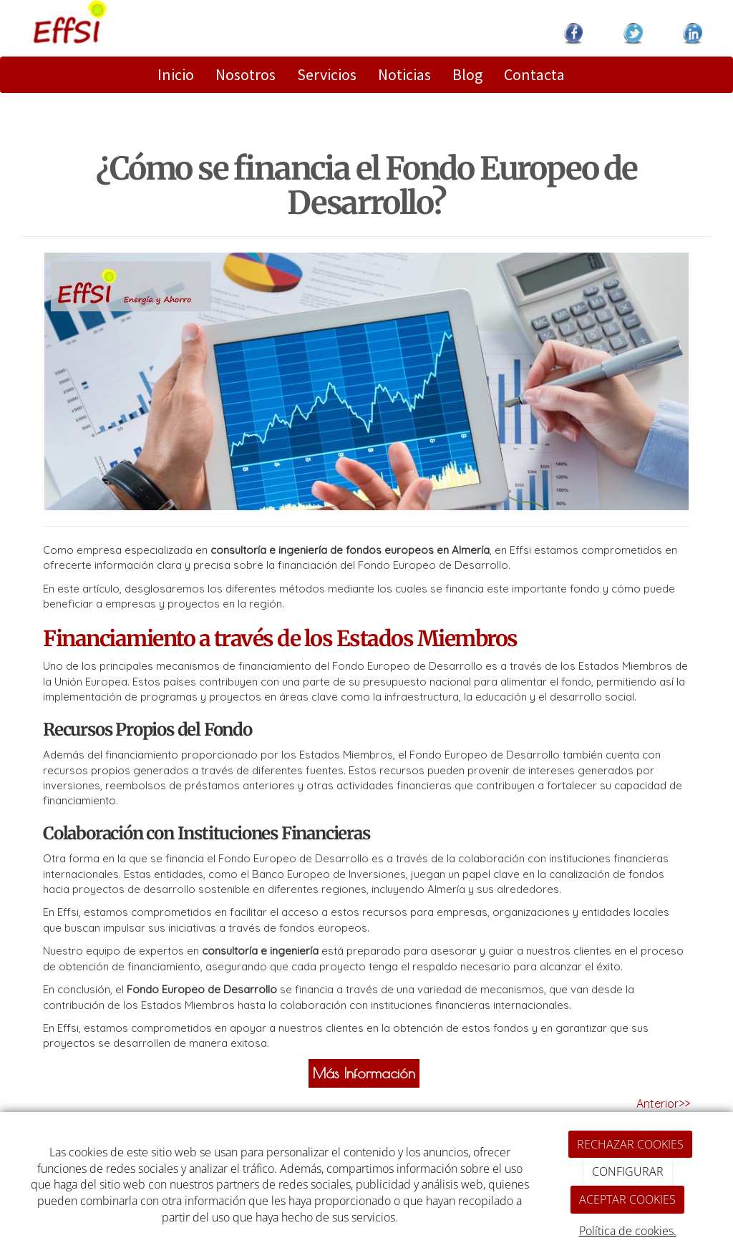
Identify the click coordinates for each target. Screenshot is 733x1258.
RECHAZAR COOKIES (630, 1144)
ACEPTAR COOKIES (627, 1199)
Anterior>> (663, 1103)
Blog (467, 74)
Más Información (364, 1073)
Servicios (326, 74)
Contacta (534, 74)
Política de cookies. (627, 1231)
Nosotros (245, 74)
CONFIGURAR (628, 1171)
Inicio (175, 74)
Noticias (404, 74)
